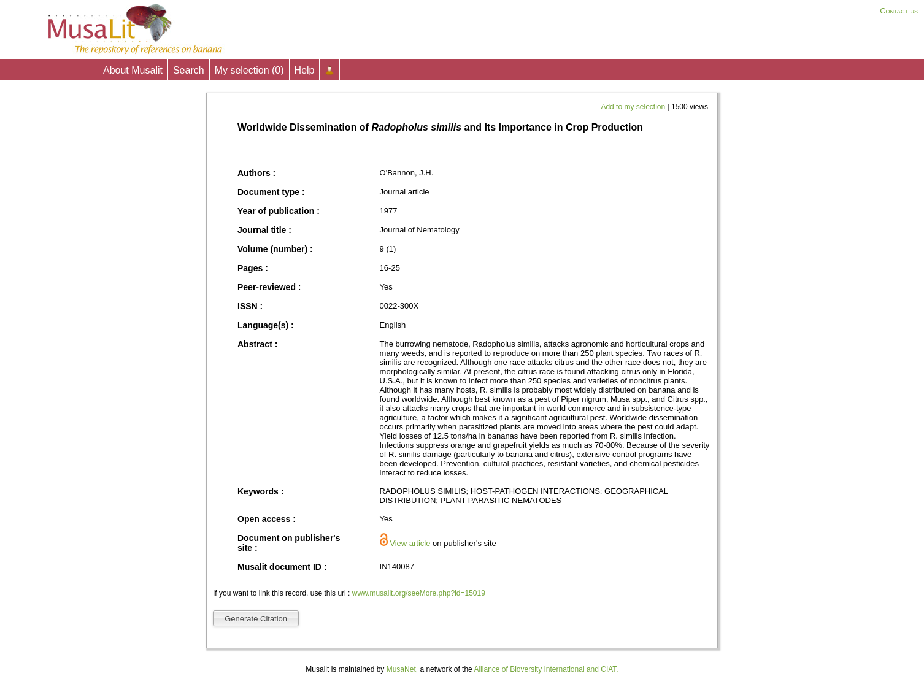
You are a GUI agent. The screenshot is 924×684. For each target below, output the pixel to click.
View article (410, 543)
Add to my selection (634, 106)
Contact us (899, 10)
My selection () (249, 70)
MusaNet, (402, 669)
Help (305, 70)
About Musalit (133, 70)
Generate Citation (256, 618)
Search (188, 70)
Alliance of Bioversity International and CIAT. (546, 669)
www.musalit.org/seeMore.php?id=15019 (418, 593)
